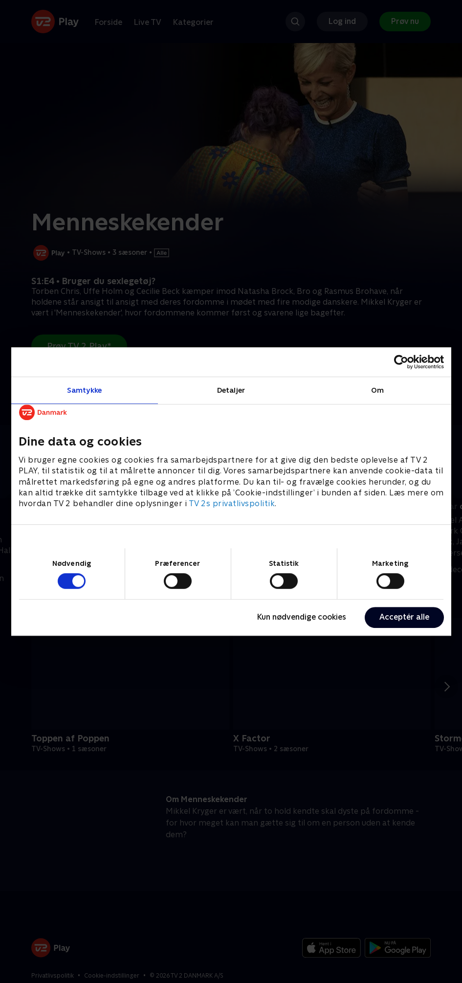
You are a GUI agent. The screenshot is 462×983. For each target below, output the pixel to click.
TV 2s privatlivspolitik (232, 504)
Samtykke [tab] (84, 390)
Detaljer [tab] (231, 390)
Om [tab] (377, 390)
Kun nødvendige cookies (301, 617)
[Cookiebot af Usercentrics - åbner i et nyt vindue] (401, 362)
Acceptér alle (404, 617)
